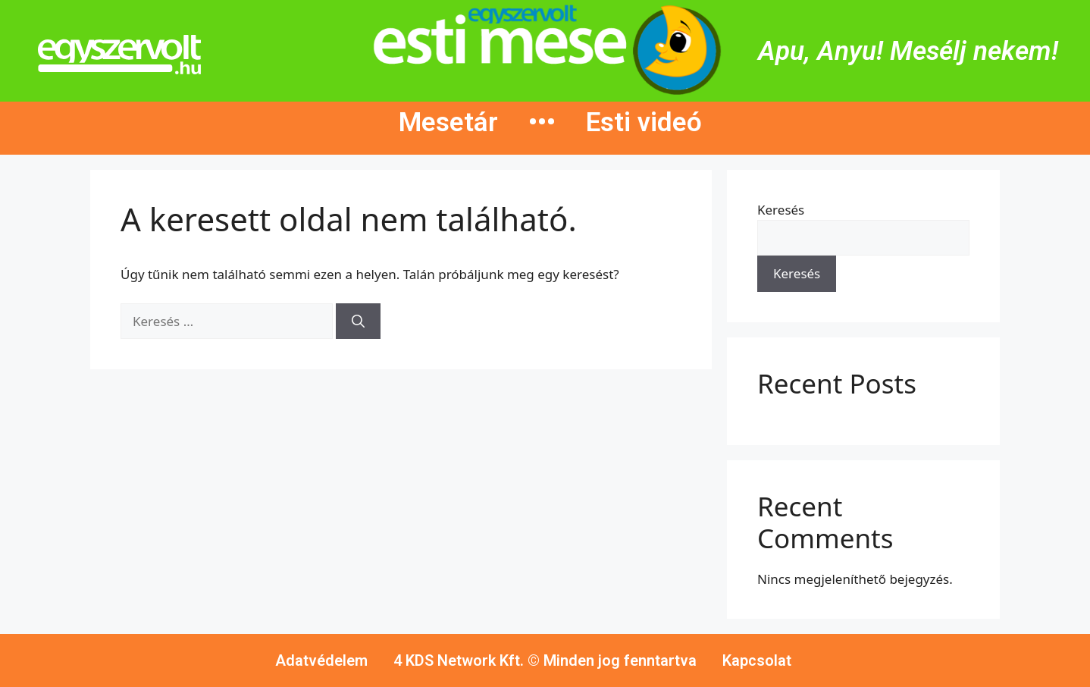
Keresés (780, 209)
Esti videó (644, 122)
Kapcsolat (756, 660)
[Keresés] (358, 321)
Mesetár (448, 122)
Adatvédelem (321, 660)
